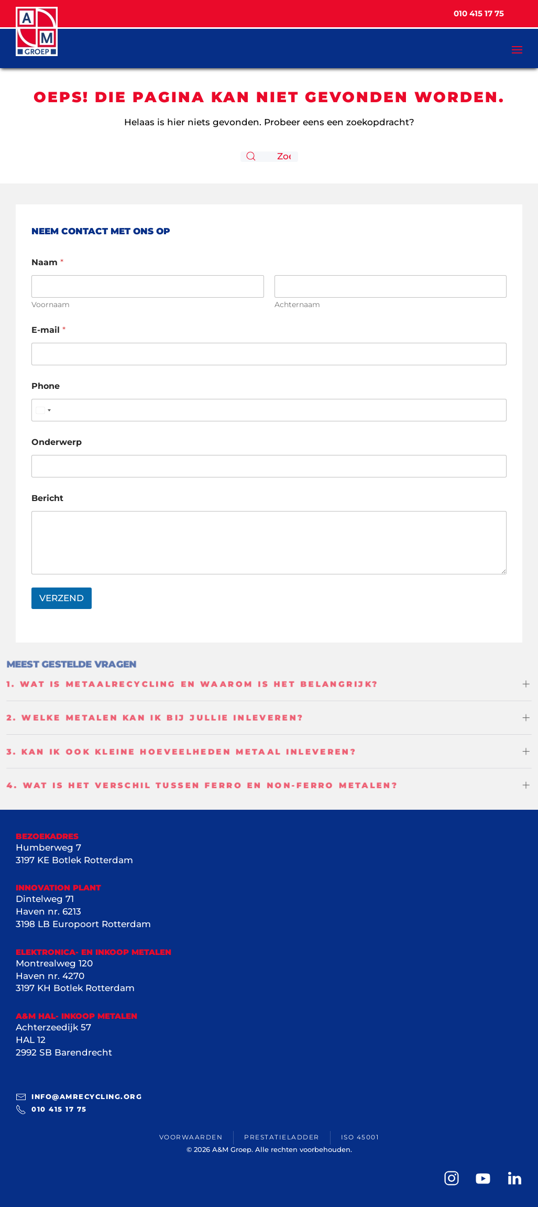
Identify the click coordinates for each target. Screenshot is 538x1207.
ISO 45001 (360, 1137)
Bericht (47, 498)
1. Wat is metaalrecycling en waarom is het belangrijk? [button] (191, 683)
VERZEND (61, 598)
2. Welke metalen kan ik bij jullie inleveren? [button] (153, 717)
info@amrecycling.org (79, 1097)
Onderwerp (56, 442)
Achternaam (297, 304)
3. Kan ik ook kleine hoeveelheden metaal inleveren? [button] (180, 751)
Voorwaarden (191, 1137)
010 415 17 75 (51, 1109)
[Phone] (269, 410)
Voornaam (50, 304)
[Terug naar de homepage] (37, 31)
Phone (45, 386)
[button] (517, 34)
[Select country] (42, 410)
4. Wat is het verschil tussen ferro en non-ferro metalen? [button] (201, 786)
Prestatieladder (282, 1137)
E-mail (48, 330)
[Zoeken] (269, 156)
